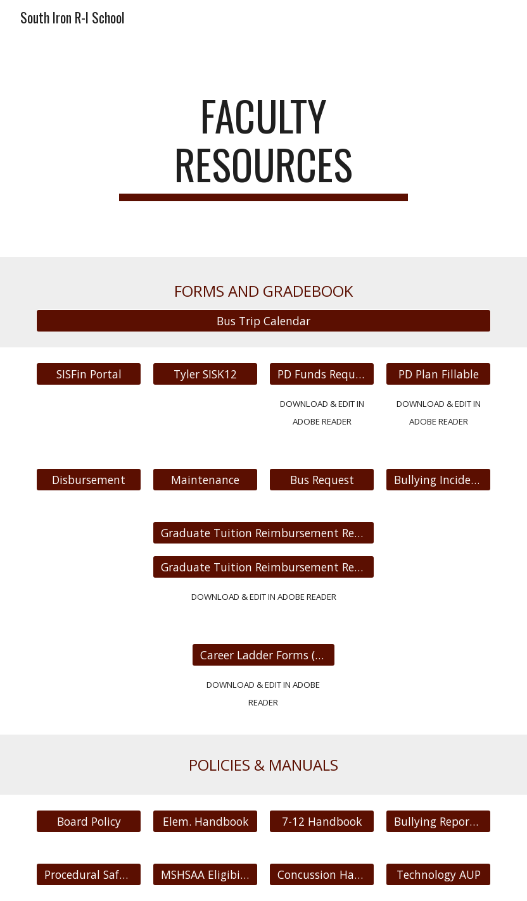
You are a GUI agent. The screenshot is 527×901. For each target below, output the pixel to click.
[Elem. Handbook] (205, 822)
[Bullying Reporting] (438, 822)
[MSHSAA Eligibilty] (205, 875)
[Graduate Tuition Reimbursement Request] (263, 533)
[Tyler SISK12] (205, 374)
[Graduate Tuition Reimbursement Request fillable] (263, 567)
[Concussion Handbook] (322, 875)
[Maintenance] (205, 480)
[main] (263, 146)
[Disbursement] (89, 480)
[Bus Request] (322, 480)
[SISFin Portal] (89, 374)
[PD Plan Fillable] (438, 374)
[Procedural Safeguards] (89, 875)
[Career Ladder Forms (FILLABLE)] (264, 655)
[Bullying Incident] (438, 480)
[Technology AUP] (438, 875)
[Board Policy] (89, 822)
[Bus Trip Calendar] (263, 320)
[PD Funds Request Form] (322, 374)
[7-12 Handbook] (322, 822)
